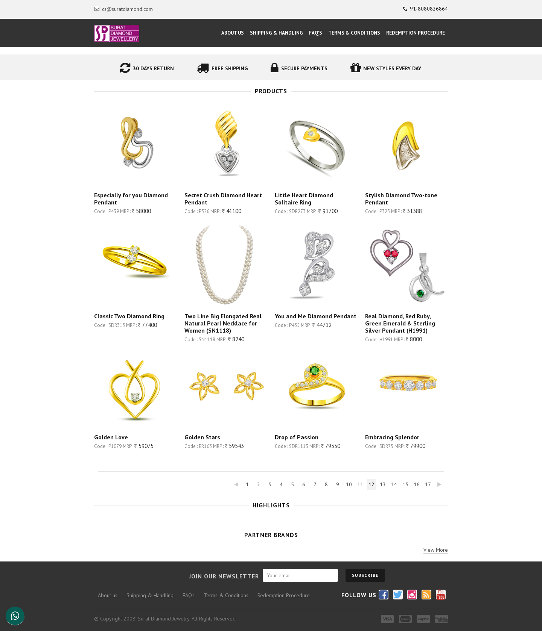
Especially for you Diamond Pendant (131, 198)
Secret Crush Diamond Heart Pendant (223, 198)
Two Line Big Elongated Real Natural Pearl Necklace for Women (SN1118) (223, 323)
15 (405, 484)
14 (394, 484)
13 (383, 484)
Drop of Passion (296, 437)
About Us (232, 33)
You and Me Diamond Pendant (315, 316)
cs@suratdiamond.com (123, 9)
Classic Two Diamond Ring (129, 316)
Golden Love (111, 437)
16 (417, 484)
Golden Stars (202, 437)
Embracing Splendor (392, 437)
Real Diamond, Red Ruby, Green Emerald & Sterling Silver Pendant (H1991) (400, 323)
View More (435, 549)
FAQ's (315, 33)
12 (371, 484)
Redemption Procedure (415, 33)
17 (428, 484)
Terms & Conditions (354, 33)
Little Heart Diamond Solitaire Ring (304, 198)
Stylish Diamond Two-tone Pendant (401, 198)
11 (360, 484)
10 (349, 484)
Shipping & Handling (276, 33)
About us (107, 595)
